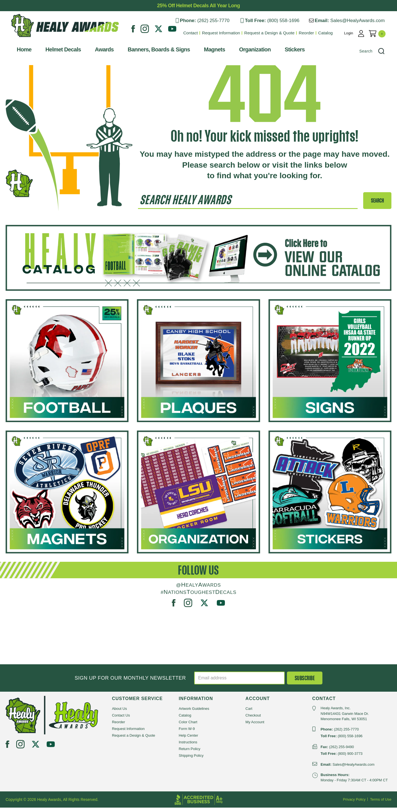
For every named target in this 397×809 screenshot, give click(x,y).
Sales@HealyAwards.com (363, 20)
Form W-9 (187, 730)
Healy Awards (19, 40)
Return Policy (189, 750)
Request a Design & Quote (275, 32)
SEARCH (377, 201)
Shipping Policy (191, 757)
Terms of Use (380, 801)
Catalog (331, 32)
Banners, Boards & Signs (153, 51)
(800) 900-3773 (350, 755)
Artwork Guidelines (194, 710)
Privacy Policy (354, 801)
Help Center (188, 737)
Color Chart (188, 724)
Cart (249, 710)
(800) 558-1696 (288, 20)
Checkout (253, 717)
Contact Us (121, 717)
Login (354, 33)
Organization (249, 51)
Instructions (188, 744)
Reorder (312, 32)
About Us (119, 710)
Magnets (209, 51)
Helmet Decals (57, 51)
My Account (255, 724)
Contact (197, 32)
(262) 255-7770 (218, 20)
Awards (98, 51)
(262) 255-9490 (341, 748)
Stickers (289, 51)
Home (18, 51)
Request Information (227, 32)
